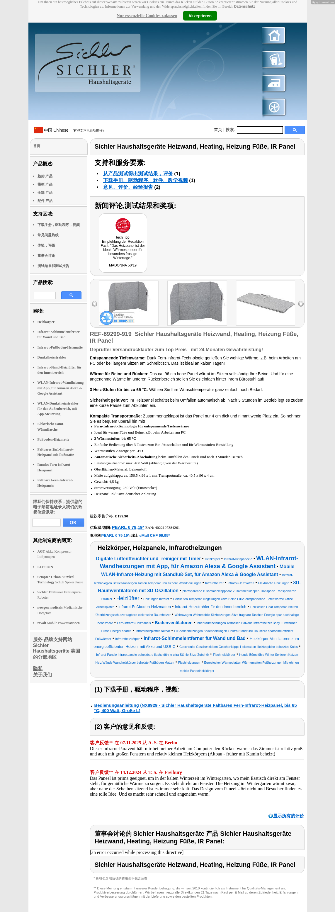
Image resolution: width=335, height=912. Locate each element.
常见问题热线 (48, 235)
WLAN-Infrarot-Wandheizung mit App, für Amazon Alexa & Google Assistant (61, 388)
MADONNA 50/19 (123, 265)
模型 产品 (45, 184)
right (301, 304)
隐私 (37, 668)
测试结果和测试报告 (53, 266)
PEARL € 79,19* (128, 527)
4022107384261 (167, 527)
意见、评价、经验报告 (128, 187)
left (94, 304)
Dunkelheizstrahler (52, 357)
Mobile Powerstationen (59, 623)
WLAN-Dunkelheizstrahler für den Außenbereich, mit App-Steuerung (58, 408)
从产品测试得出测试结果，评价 (138, 173)
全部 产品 (45, 193)
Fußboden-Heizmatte (53, 439)
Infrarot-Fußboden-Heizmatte (60, 347)
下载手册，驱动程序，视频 (59, 225)
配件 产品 (45, 201)
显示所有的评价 (288, 815)
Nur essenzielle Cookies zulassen (147, 15)
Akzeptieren (200, 15)
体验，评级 (46, 245)
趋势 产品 (45, 176)
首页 (218, 129)
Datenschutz (244, 6)
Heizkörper (46, 322)
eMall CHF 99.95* (154, 535)
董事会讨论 (46, 256)
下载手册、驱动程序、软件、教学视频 (145, 180)
